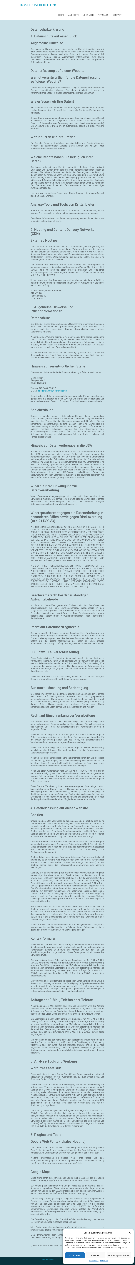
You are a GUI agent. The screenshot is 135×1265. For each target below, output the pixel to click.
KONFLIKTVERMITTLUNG (38, 5)
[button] (129, 1232)
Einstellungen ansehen (118, 1255)
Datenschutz (48, 1259)
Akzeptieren (75, 1255)
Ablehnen (95, 1255)
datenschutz (93, 1261)
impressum (104, 1261)
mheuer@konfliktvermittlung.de (52, 391)
